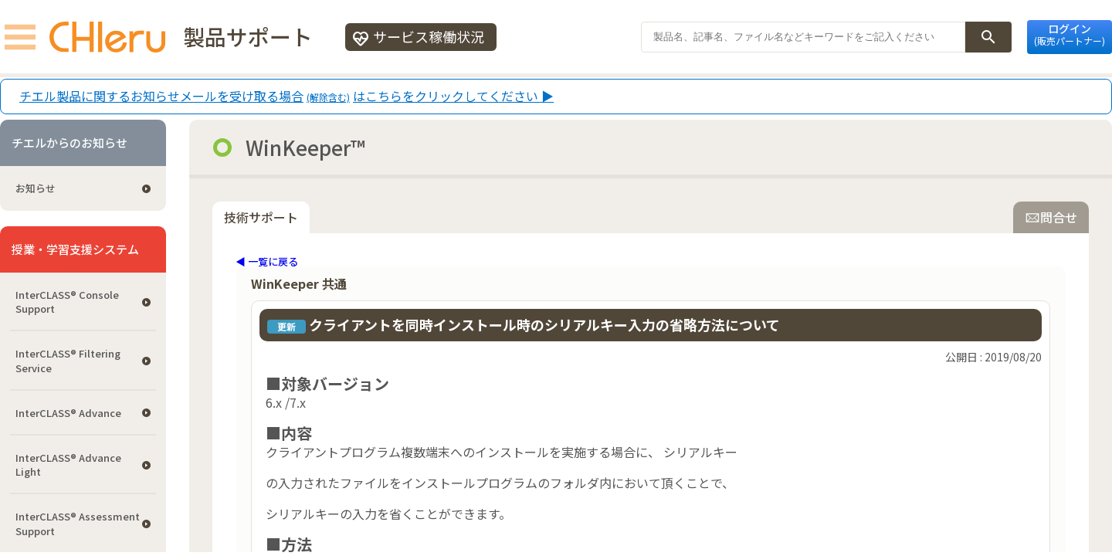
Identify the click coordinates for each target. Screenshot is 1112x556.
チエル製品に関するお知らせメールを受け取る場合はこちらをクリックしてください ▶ (286, 96)
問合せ (1051, 217)
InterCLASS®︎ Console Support (67, 301)
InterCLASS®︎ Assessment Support (77, 523)
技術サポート (261, 217)
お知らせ (35, 188)
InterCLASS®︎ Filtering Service (67, 360)
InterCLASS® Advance (68, 412)
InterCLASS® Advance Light (68, 464)
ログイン (1069, 34)
